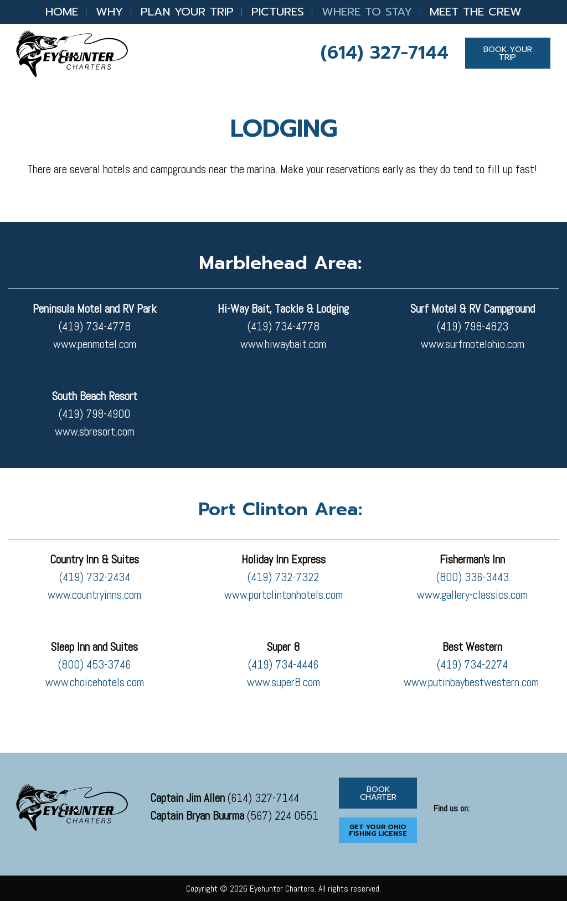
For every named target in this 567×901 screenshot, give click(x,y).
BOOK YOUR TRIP (507, 53)
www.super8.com (283, 682)
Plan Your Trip (187, 11)
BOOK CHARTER (378, 793)
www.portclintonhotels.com (283, 595)
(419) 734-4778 (95, 326)
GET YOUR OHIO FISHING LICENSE (378, 830)
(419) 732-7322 (283, 577)
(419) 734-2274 (472, 664)
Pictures (277, 11)
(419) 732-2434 (94, 577)
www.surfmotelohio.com (472, 344)
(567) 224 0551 (234, 816)
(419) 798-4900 (94, 414)
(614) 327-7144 (385, 52)
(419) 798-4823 (472, 326)
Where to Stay (367, 11)
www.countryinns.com (94, 595)
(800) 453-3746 (94, 664)
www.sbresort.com (95, 431)
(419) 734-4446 (283, 664)
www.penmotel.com (94, 344)
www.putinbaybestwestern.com (473, 682)
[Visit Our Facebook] (442, 821)
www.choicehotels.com (94, 682)
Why (109, 11)
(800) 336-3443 (472, 577)
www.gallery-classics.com (472, 595)
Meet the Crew (476, 11)
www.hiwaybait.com (283, 344)
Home (61, 11)
